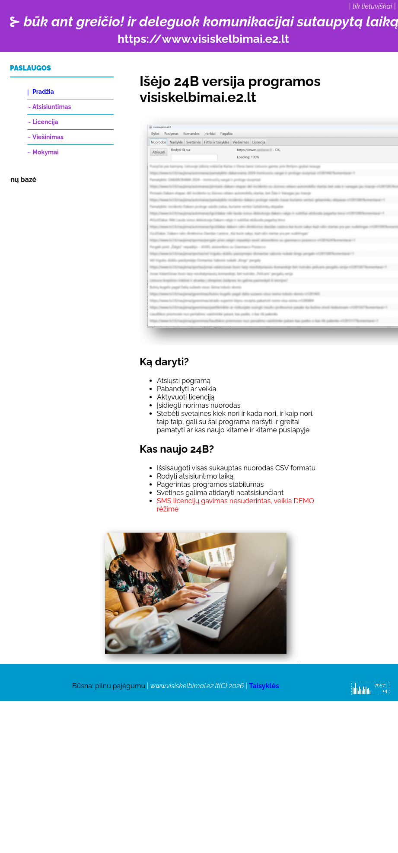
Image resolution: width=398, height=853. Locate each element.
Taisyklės (264, 686)
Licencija (45, 121)
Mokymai (45, 152)
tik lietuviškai (372, 6)
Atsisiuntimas (51, 106)
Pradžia (43, 91)
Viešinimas (48, 137)
